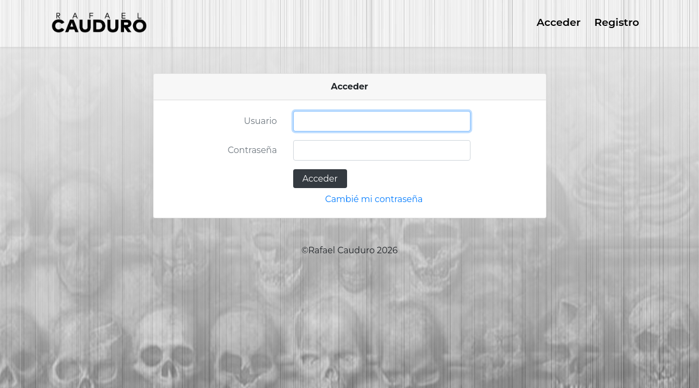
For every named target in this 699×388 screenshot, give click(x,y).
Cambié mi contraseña (374, 199)
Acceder (558, 22)
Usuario (260, 121)
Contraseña (252, 150)
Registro (616, 22)
